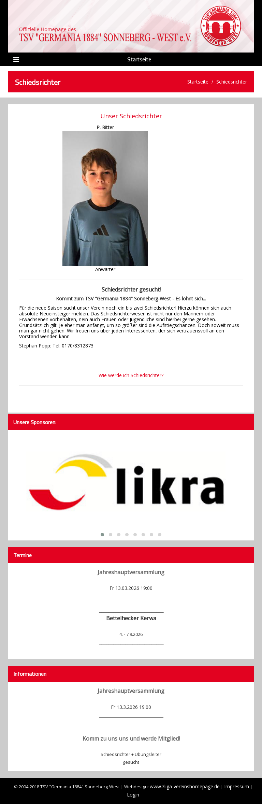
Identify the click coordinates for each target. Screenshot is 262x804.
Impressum (236, 786)
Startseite (197, 81)
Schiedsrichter (231, 81)
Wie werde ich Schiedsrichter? (131, 375)
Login (133, 794)
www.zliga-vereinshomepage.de (185, 786)
